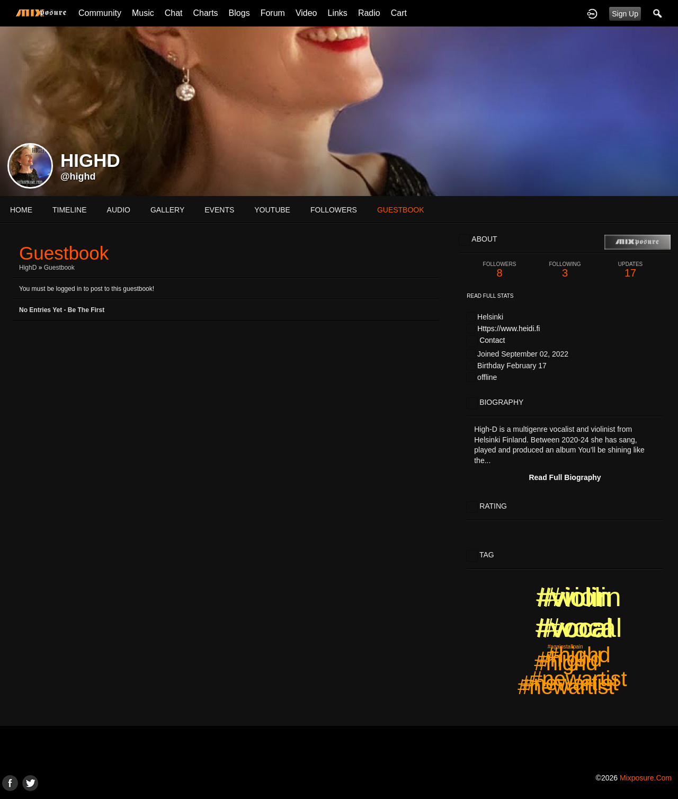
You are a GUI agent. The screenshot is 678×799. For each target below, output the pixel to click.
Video (306, 12)
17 (630, 270)
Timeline (69, 210)
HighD (28, 267)
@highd (78, 176)
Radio (369, 12)
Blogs (239, 12)
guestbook (400, 210)
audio (118, 210)
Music (143, 12)
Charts (205, 12)
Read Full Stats (490, 296)
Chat (174, 12)
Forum (273, 12)
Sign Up (625, 14)
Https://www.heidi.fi (508, 328)
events (219, 210)
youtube (272, 210)
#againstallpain (565, 647)
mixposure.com (646, 778)
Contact (492, 340)
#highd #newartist (566, 674)
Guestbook (59, 267)
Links (337, 12)
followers (333, 210)
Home (21, 210)
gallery (167, 210)
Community (99, 12)
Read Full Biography (565, 477)
